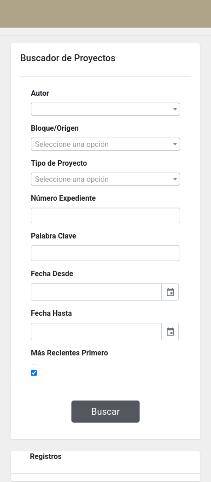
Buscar (105, 411)
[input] (96, 292)
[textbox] (105, 144)
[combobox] (105, 109)
